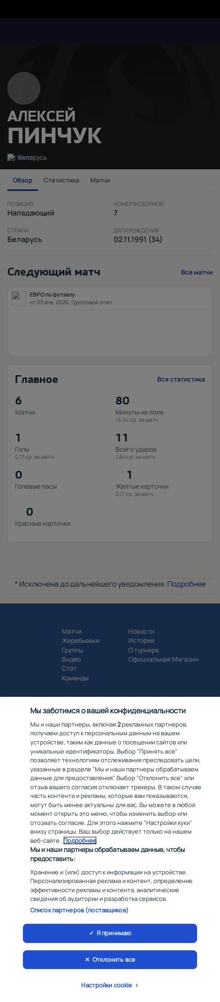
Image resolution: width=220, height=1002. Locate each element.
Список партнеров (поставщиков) (79, 912)
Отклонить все (114, 962)
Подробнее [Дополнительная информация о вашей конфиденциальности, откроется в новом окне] (80, 843)
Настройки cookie (106, 988)
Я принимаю (114, 935)
